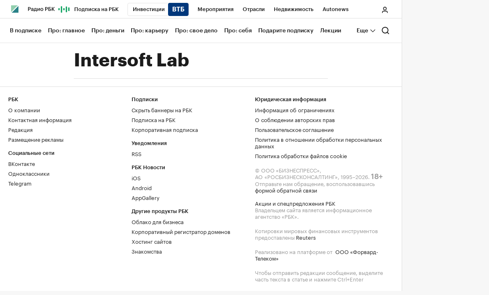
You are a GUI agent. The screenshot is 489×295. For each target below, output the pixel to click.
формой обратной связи (286, 190)
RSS (136, 153)
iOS (136, 177)
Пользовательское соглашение (294, 129)
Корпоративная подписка (165, 129)
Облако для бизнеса (158, 221)
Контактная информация (40, 119)
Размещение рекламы (36, 139)
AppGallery (145, 197)
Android (142, 187)
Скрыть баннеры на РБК (162, 109)
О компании (24, 109)
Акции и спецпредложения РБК (295, 203)
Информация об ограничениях (294, 109)
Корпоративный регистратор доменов (181, 231)
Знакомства (147, 251)
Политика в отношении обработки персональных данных (318, 142)
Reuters (306, 237)
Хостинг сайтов (152, 241)
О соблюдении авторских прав (295, 119)
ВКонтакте (21, 163)
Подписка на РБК (153, 119)
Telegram (20, 183)
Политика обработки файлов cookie (301, 155)
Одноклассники (29, 173)
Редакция (20, 129)
